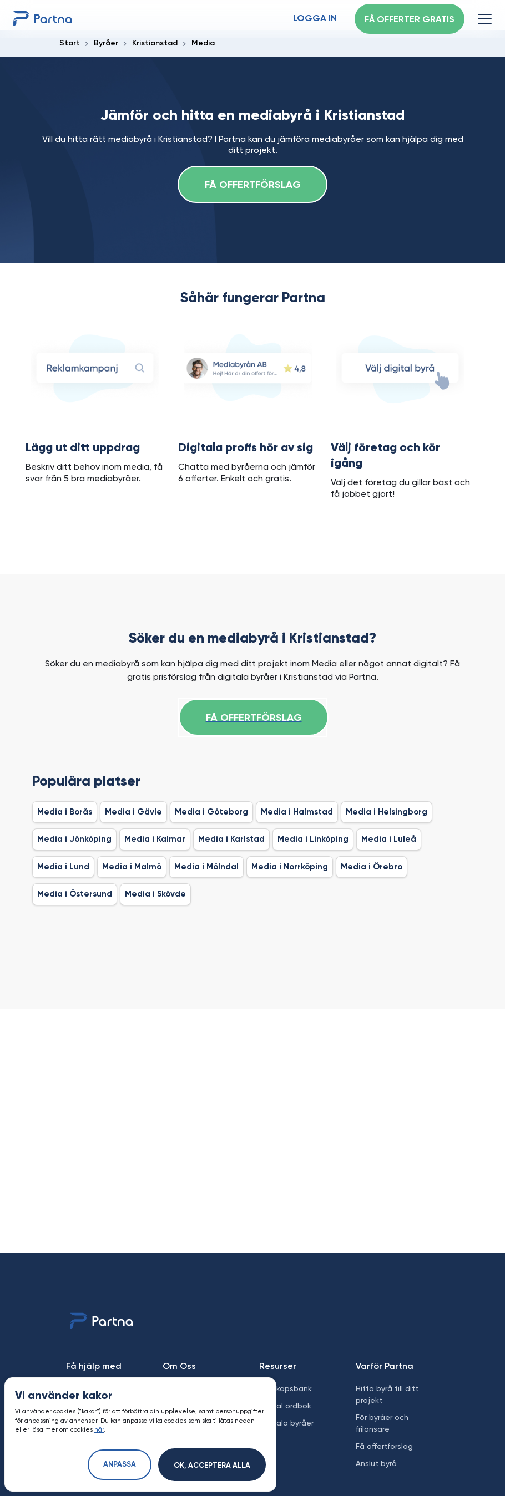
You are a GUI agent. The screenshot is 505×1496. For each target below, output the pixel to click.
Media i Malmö (131, 867)
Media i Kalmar (154, 839)
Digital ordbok (285, 1405)
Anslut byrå (376, 1463)
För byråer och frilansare (382, 1423)
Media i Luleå (388, 839)
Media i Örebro (371, 867)
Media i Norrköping (289, 867)
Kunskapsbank (285, 1388)
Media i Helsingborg (386, 812)
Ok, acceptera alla (212, 1465)
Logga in (315, 18)
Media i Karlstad (231, 839)
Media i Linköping (313, 839)
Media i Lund (63, 867)
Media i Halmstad (297, 812)
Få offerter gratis (409, 20)
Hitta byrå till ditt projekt (387, 1394)
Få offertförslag (253, 185)
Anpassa (119, 1464)
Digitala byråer (286, 1422)
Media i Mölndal (206, 867)
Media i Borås (64, 812)
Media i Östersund (74, 894)
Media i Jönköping (74, 839)
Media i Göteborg (211, 812)
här (99, 1429)
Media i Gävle (133, 812)
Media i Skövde (155, 894)
